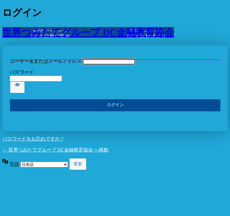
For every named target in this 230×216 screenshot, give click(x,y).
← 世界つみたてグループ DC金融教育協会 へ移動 (55, 149)
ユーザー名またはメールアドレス (46, 61)
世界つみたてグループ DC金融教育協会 (88, 32)
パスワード (22, 72)
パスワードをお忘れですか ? (32, 138)
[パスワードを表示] (17, 87)
